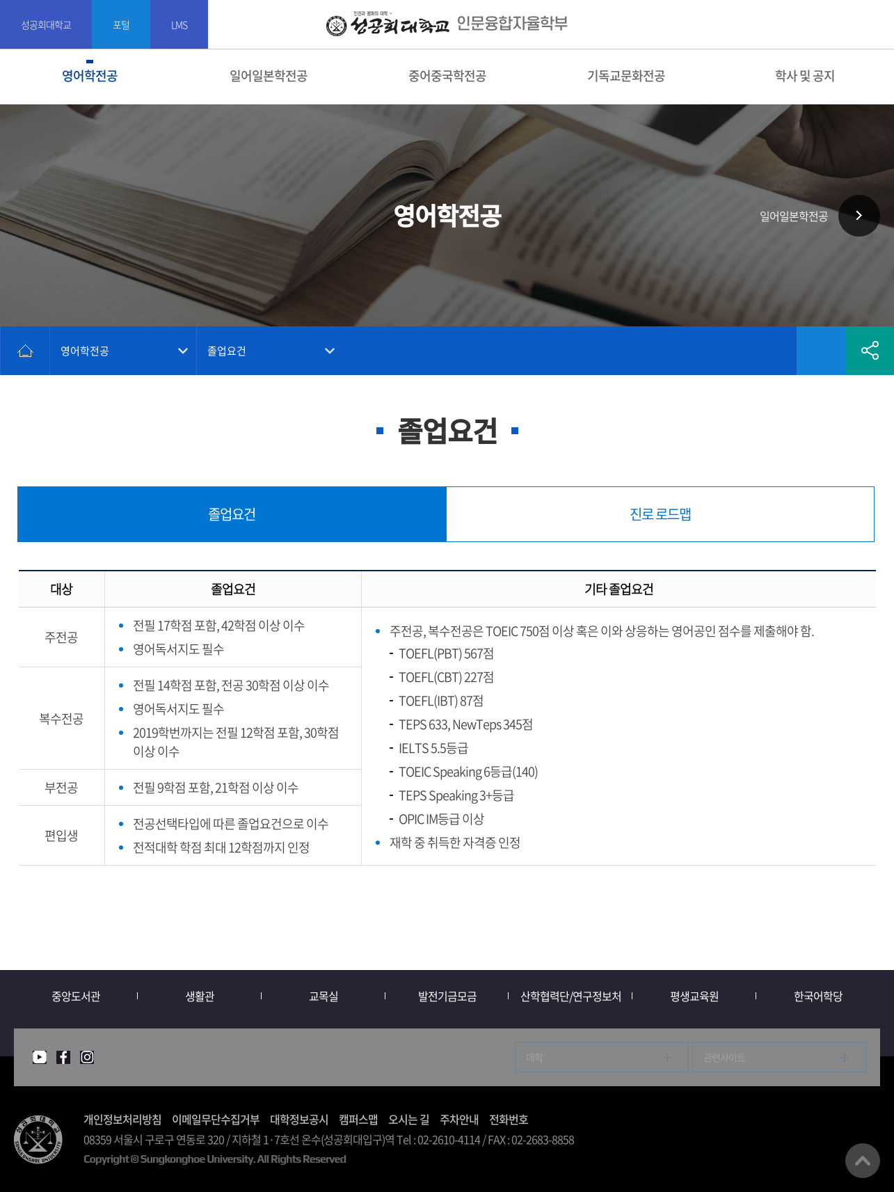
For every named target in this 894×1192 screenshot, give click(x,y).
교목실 (323, 995)
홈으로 (25, 350)
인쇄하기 (772, 350)
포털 (121, 24)
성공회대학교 (46, 24)
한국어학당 (818, 995)
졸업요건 (226, 350)
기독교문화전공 (626, 75)
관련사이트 (724, 1057)
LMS (179, 24)
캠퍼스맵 (358, 1119)
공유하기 (869, 350)
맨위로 (862, 1160)
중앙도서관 (75, 995)
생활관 (199, 995)
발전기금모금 (447, 995)
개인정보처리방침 (122, 1119)
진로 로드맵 (660, 514)
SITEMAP (875, 25)
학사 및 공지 (805, 75)
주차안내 (459, 1119)
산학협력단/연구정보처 (570, 995)
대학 (534, 1057)
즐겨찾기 (821, 350)
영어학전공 (90, 75)
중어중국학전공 (447, 75)
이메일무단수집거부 (216, 1119)
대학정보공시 (299, 1119)
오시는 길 (408, 1119)
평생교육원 (694, 995)
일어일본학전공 (269, 75)
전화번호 (508, 1119)
